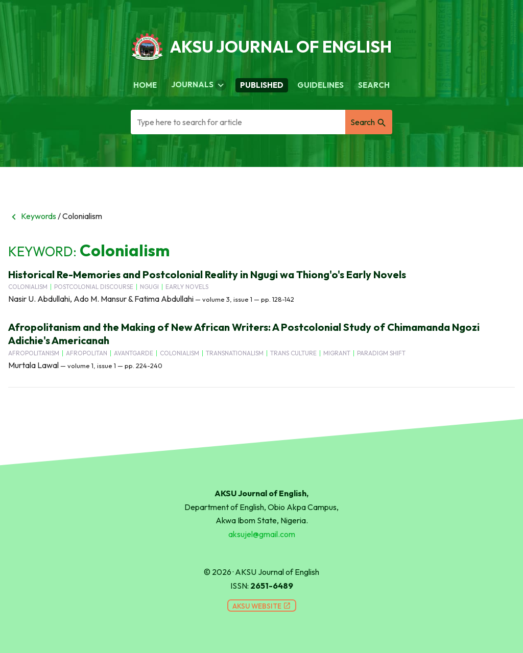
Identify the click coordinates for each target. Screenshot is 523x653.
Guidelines (320, 85)
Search (374, 85)
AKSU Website (261, 606)
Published (261, 85)
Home (145, 85)
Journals (198, 85)
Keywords (32, 216)
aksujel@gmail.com (261, 534)
